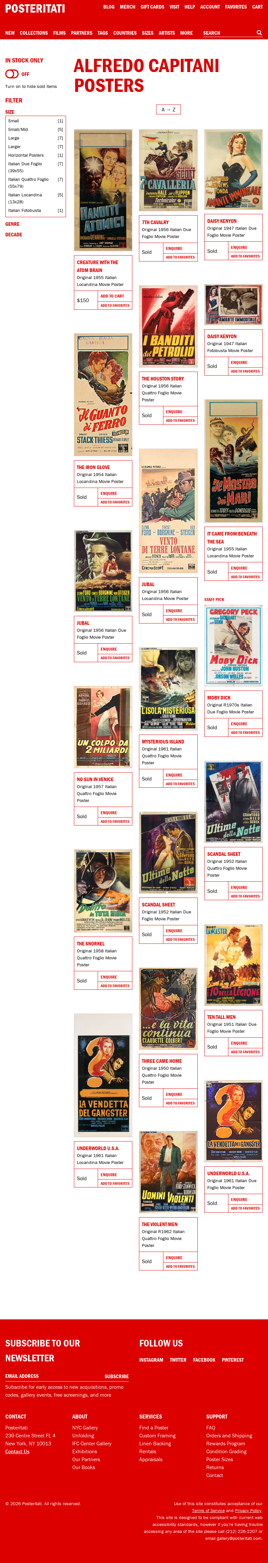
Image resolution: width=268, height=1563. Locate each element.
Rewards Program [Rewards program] (225, 1443)
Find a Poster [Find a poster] (153, 1427)
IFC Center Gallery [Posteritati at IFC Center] (92, 1443)
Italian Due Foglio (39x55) (25, 167)
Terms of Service (208, 1510)
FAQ (210, 1427)
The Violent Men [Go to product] (160, 1224)
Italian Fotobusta (24, 210)
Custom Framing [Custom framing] (157, 1435)
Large (13, 138)
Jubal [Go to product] (148, 584)
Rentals (147, 1451)
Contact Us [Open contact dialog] (17, 1451)
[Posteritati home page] (35, 8)
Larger (14, 146)
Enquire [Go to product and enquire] (174, 248)
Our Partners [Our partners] (86, 1459)
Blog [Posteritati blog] (109, 6)
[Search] (259, 33)
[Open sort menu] (168, 109)
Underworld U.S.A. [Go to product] (98, 1148)
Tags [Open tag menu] (103, 32)
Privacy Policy (248, 1510)
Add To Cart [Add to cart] (112, 296)
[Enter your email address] (67, 1376)
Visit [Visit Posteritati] (174, 6)
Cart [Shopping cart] (257, 6)
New (10, 32)
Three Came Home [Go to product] (162, 1061)
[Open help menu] (189, 7)
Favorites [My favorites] (236, 6)
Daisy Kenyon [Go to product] (222, 221)
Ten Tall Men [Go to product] (221, 1017)
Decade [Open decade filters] (13, 234)
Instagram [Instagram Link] (151, 1359)
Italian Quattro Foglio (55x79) (28, 182)
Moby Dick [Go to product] (218, 697)
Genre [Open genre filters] (12, 223)
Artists (167, 32)
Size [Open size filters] (9, 111)
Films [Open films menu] (59, 32)
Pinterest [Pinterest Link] (233, 1359)
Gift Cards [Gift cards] (152, 6)
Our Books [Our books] (83, 1467)
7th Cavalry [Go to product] (155, 222)
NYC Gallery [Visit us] (85, 1427)
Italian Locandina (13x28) (25, 198)
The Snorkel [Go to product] (91, 943)
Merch (127, 6)
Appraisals (150, 1459)
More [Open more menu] (186, 32)
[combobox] (233, 33)
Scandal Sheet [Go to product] (223, 854)
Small (13, 121)
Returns (215, 1467)
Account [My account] (210, 6)
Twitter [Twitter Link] (178, 1359)
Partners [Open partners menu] (81, 32)
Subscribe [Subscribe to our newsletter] (117, 1376)
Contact (214, 1475)
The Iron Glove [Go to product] (93, 467)
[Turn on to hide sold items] (12, 74)
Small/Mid (18, 129)
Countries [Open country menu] (125, 32)
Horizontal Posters (26, 155)
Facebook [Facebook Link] (204, 1359)
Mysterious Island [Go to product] (163, 741)
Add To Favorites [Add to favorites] (115, 305)
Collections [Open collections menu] (34, 32)
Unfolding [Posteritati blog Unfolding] (83, 1435)
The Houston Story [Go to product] (163, 378)
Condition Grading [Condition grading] (226, 1451)
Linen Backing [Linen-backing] (155, 1443)
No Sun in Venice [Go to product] (95, 779)
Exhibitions (84, 1451)
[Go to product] (103, 190)
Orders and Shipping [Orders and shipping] (229, 1435)
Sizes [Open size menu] (147, 32)
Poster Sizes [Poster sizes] (219, 1459)
